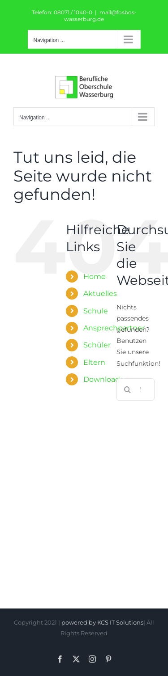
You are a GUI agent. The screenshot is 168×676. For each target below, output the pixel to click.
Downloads (103, 379)
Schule (95, 311)
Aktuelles (100, 293)
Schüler (97, 345)
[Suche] (127, 389)
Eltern (94, 362)
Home (94, 276)
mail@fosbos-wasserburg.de (100, 15)
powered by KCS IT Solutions (102, 622)
